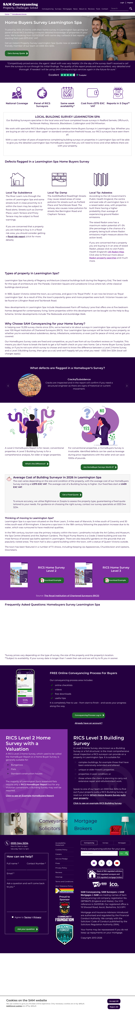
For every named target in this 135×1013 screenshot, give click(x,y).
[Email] (27, 878)
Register (130, 3)
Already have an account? (88, 723)
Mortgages (122, 843)
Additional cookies (14, 1007)
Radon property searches (102, 258)
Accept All (113, 1001)
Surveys (105, 843)
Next (127, 386)
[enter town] (99, 854)
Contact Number (36, 864)
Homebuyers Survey (19, 14)
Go (130, 8)
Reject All (114, 1007)
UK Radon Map (116, 252)
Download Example (53, 580)
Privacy (37, 918)
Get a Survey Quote (17, 53)
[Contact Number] (36, 868)
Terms (27, 918)
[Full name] (16, 868)
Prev (8, 386)
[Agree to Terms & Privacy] (12, 917)
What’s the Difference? (35, 464)
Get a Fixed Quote (70, 495)
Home (7, 14)
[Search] (119, 8)
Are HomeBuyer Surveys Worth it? (98, 467)
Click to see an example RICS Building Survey (97, 803)
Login (122, 3)
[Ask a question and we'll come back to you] (27, 900)
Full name (13, 864)
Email (10, 874)
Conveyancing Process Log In (88, 715)
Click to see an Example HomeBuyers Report (30, 796)
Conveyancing (89, 843)
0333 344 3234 (19, 843)
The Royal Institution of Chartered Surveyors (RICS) (71, 596)
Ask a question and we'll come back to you (25, 886)
